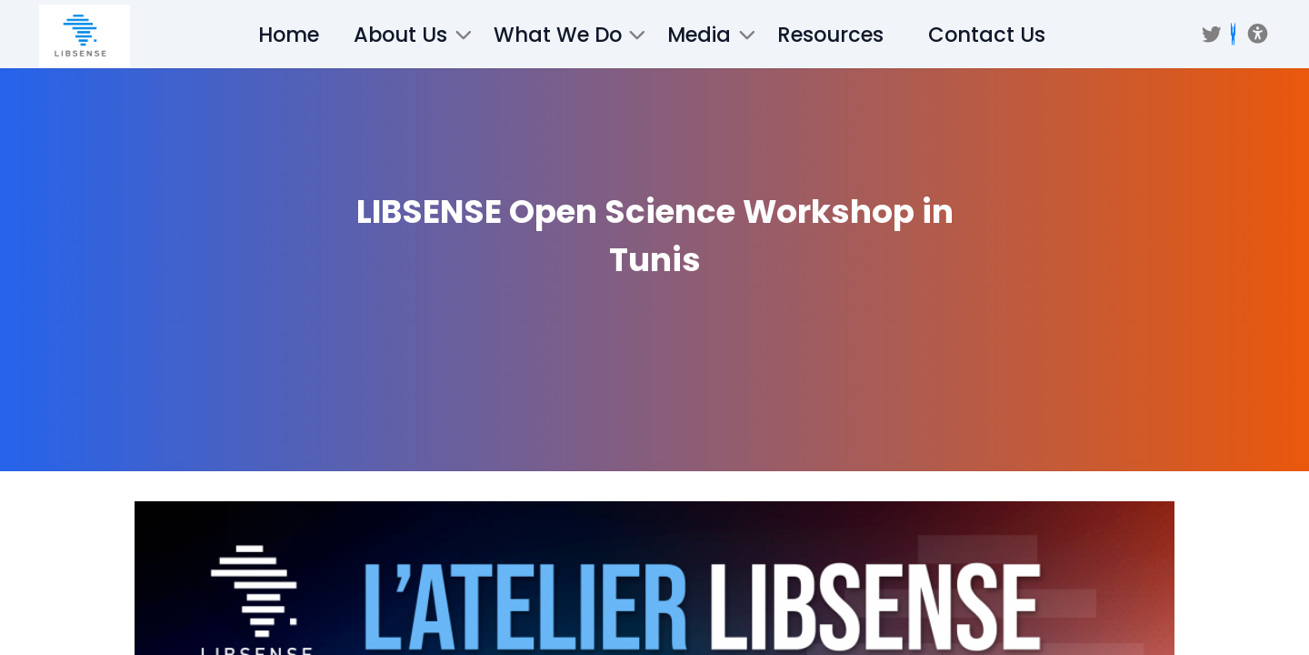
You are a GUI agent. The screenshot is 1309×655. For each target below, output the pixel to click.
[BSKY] (1233, 34)
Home (288, 34)
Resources (830, 34)
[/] (84, 36)
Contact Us (986, 34)
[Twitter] (1212, 35)
